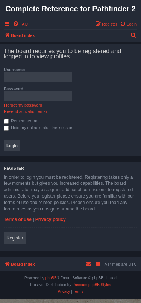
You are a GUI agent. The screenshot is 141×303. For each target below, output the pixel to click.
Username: (14, 69)
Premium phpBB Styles (91, 285)
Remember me (21, 121)
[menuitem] (20, 24)
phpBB (51, 278)
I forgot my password (23, 105)
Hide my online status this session (38, 127)
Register (14, 238)
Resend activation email (26, 111)
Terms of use (18, 219)
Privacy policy (50, 219)
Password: (14, 89)
